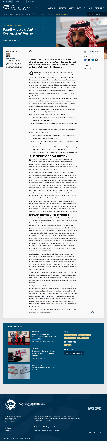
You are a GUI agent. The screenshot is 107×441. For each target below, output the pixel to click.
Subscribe (7, 430)
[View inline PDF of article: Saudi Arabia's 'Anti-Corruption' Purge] (92, 52)
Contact (7, 427)
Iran (37, 14)
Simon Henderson (10, 38)
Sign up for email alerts (74, 353)
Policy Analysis (7, 25)
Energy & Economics (25, 14)
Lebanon (42, 14)
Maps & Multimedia (95, 8)
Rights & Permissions (25, 438)
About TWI (37, 430)
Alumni (57, 430)
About (72, 8)
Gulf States (50, 14)
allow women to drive (48, 296)
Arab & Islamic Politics (71, 335)
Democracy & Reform (84, 335)
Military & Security (14, 14)
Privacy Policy (14, 438)
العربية (19, 40)
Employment (6, 438)
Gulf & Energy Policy (83, 337)
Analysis (52, 8)
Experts (62, 8)
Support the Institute (47, 430)
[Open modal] (96, 14)
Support (81, 8)
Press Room (8, 428)
